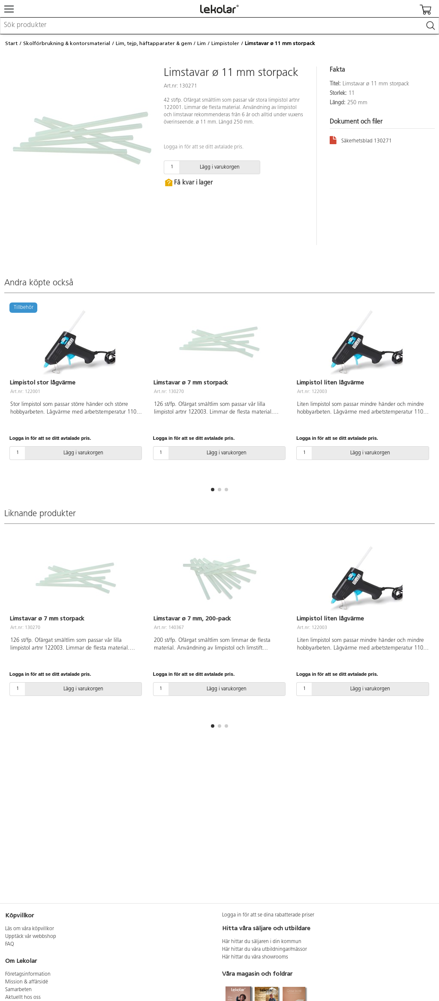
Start (11, 43)
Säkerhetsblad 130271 (361, 139)
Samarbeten (18, 989)
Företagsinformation (28, 974)
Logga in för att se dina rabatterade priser (268, 915)
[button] (212, 489)
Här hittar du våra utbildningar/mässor (264, 949)
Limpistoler (225, 43)
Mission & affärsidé (26, 982)
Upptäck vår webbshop (30, 936)
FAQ (9, 944)
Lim (201, 43)
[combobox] (219, 25)
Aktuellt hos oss (23, 997)
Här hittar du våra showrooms (255, 957)
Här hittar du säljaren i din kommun (261, 941)
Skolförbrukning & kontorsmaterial (66, 43)
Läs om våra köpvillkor (29, 928)
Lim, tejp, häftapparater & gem (154, 43)
